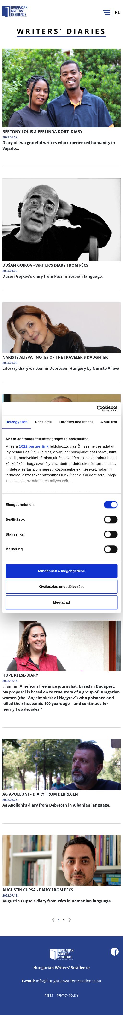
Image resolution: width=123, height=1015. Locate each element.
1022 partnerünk (34, 446)
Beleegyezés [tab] (16, 422)
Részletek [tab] (43, 422)
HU (118, 12)
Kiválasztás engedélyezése (62, 586)
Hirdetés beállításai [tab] (76, 422)
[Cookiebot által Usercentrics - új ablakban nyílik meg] (96, 408)
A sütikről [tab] (108, 422)
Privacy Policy (67, 995)
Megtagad (61, 602)
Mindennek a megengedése (61, 571)
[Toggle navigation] (106, 12)
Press (49, 995)
